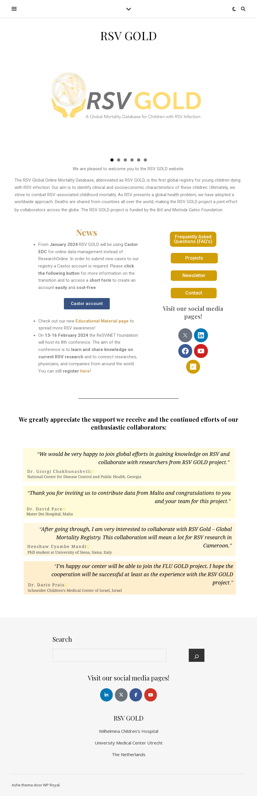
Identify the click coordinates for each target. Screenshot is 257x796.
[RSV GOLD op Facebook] (135, 695)
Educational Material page (102, 321)
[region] (128, 105)
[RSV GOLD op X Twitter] (121, 695)
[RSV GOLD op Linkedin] (106, 695)
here (85, 371)
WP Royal (51, 785)
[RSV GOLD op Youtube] (150, 695)
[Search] (196, 656)
